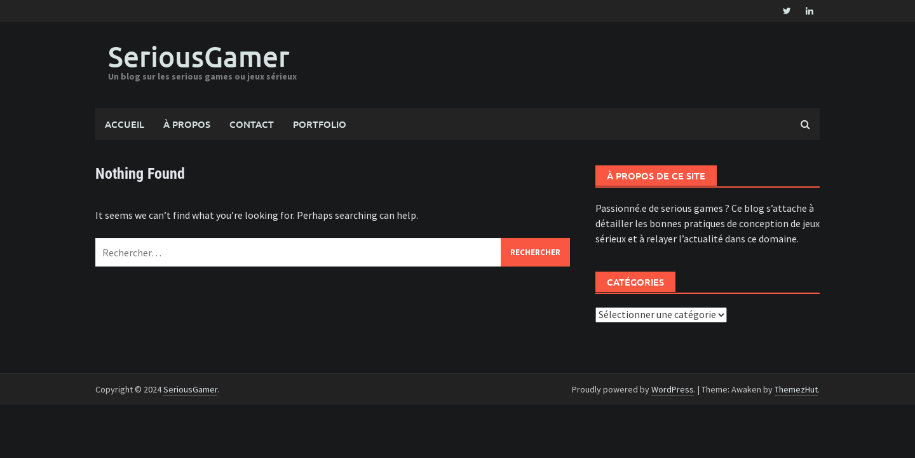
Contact (251, 124)
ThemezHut (796, 389)
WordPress (672, 389)
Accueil (124, 124)
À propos (186, 124)
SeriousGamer (199, 56)
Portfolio (319, 124)
